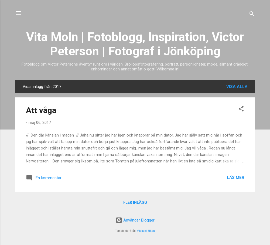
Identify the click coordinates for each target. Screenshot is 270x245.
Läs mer (235, 177)
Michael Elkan (145, 231)
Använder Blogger (135, 220)
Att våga (41, 110)
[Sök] (252, 14)
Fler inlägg (135, 202)
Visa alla (237, 86)
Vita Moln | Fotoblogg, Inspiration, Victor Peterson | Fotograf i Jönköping (135, 44)
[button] (241, 110)
